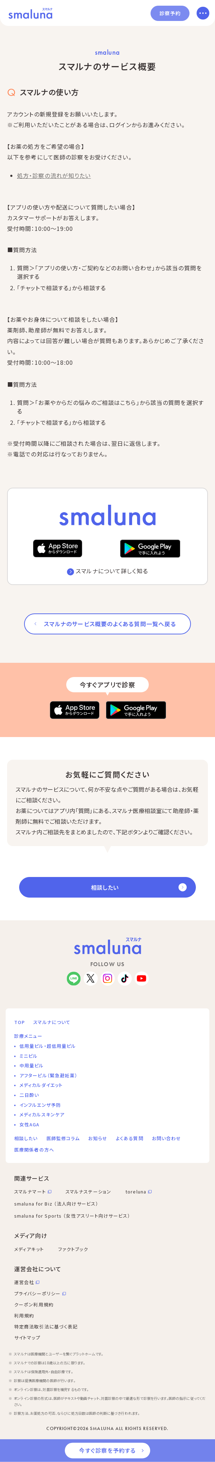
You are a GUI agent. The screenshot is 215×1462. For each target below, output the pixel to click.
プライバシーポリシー (37, 1293)
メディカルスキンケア (41, 1114)
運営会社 (24, 1282)
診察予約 (170, 13)
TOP (19, 1022)
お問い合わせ (166, 1138)
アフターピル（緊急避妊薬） (48, 1075)
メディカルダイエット (41, 1085)
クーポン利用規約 (33, 1304)
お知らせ (97, 1138)
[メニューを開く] (203, 13)
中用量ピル (31, 1065)
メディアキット (29, 1249)
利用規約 (24, 1315)
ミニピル (28, 1055)
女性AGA (29, 1124)
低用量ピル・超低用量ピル (47, 1046)
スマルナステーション (88, 1191)
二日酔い (29, 1095)
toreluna (135, 1191)
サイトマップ (27, 1337)
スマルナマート (30, 1191)
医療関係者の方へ (34, 1149)
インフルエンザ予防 (40, 1104)
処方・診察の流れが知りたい (54, 175)
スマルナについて (51, 1022)
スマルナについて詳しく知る (112, 571)
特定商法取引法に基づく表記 (46, 1326)
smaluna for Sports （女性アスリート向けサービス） (72, 1215)
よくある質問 (129, 1138)
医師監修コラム (63, 1138)
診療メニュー (28, 1036)
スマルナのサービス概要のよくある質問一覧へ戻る (110, 623)
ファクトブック (73, 1249)
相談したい (105, 887)
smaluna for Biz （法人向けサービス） (56, 1203)
